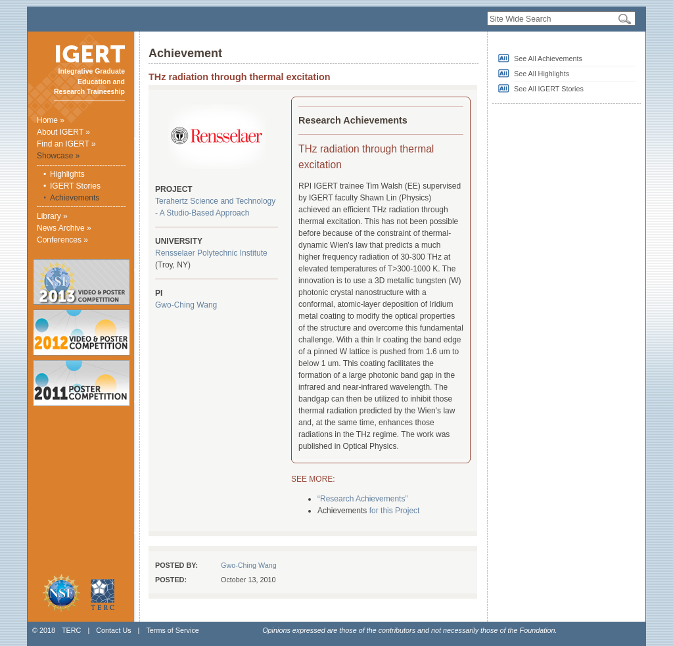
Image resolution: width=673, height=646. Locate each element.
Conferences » (62, 239)
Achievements (74, 197)
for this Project (394, 510)
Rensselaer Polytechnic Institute (211, 253)
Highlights (67, 174)
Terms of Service (172, 630)
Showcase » (58, 155)
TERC (71, 630)
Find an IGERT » (66, 144)
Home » (50, 120)
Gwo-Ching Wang (186, 305)
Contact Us (113, 630)
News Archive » (64, 228)
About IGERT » (63, 132)
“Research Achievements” (362, 498)
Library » (52, 216)
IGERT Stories (75, 186)
